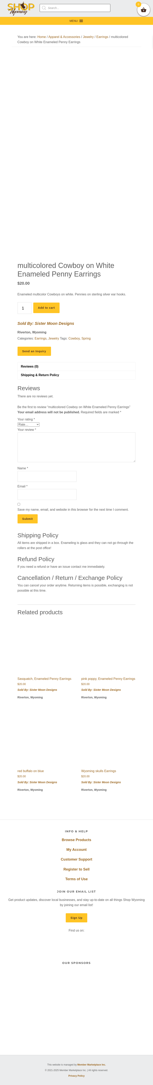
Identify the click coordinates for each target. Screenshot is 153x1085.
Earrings (102, 37)
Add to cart (46, 307)
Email (23, 486)
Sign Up (76, 917)
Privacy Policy (76, 1075)
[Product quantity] (24, 308)
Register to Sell (76, 869)
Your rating (26, 419)
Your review (27, 429)
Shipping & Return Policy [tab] (40, 375)
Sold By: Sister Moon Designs (46, 323)
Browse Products (76, 840)
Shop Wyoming (21, 8)
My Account (76, 850)
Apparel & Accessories (64, 37)
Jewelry (88, 37)
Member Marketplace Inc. (91, 1064)
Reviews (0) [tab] (29, 366)
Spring (86, 338)
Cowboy (74, 338)
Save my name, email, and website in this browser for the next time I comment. (73, 509)
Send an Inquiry (34, 351)
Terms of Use (76, 879)
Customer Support (76, 859)
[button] (74, 21)
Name (23, 468)
